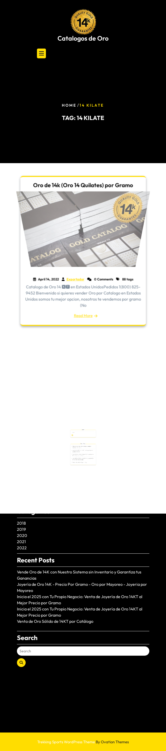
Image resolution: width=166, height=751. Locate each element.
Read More (83, 314)
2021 (21, 500)
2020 (22, 494)
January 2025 (29, 439)
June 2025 (26, 433)
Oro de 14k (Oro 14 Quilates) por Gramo (83, 186)
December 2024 (32, 445)
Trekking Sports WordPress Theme (83, 741)
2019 (21, 488)
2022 (22, 506)
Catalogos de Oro (83, 38)
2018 (21, 482)
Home (69, 105)
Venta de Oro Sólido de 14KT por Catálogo (55, 580)
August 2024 (28, 457)
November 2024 (32, 451)
